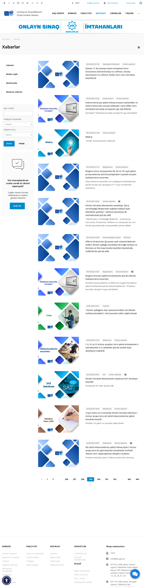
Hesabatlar (7, 575)
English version (93, 3)
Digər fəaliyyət (32, 565)
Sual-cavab (130, 3)
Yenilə (21, 143)
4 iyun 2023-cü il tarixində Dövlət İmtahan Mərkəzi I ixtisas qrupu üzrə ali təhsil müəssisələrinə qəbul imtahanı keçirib (111, 416)
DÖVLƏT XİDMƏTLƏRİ (80, 558)
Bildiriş (88, 136)
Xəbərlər (10, 65)
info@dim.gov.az (118, 558)
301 (106, 479)
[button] (6, 580)
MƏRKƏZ (72, 13)
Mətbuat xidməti (14, 92)
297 (74, 479)
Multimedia (11, 83)
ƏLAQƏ (77, 563)
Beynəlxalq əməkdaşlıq (7, 569)
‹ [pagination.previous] (41, 479)
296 (66, 479)
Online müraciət (81, 574)
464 (137, 479)
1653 (113, 553)
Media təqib (12, 74)
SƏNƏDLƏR (115, 13)
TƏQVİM (129, 13)
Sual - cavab (79, 578)
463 (129, 479)
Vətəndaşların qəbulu (83, 582)
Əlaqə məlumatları (82, 570)
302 (114, 479)
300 (98, 479)
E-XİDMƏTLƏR (80, 553)
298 (82, 479)
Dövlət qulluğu (32, 557)
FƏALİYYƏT (86, 13)
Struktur (5, 561)
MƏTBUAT (101, 13)
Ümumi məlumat (9, 553)
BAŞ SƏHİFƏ (58, 13)
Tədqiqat (30, 561)
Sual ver (17, 205)
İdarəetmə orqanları (10, 557)
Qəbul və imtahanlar (35, 553)
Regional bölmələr (10, 565)
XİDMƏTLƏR (80, 546)
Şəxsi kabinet (112, 3)
